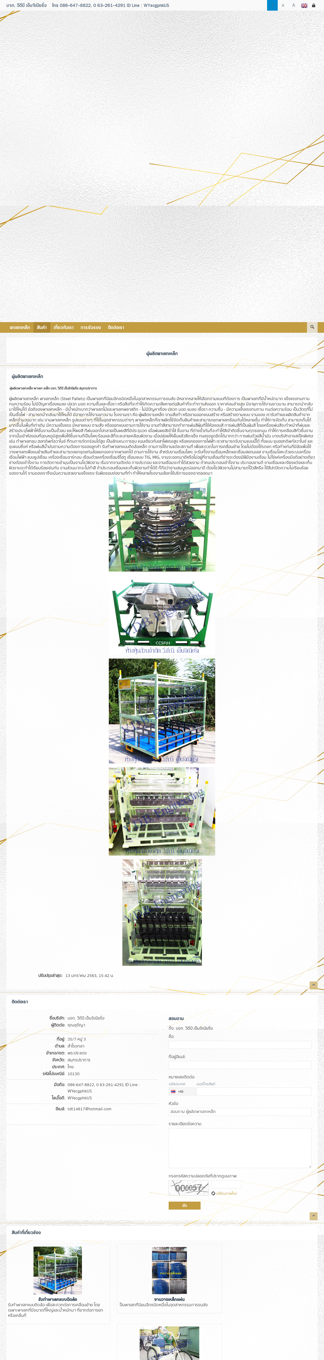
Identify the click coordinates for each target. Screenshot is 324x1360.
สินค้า (43, 327)
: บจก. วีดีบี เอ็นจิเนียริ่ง (191, 1028)
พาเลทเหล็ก (20, 327)
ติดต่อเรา (121, 327)
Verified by (47, 1351)
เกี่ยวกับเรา (66, 327)
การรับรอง (94, 327)
